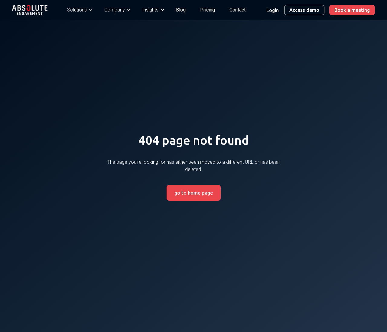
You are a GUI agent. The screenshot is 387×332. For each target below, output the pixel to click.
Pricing (207, 10)
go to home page (193, 193)
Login (272, 10)
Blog (181, 10)
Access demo (304, 10)
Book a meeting (352, 10)
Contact (237, 10)
